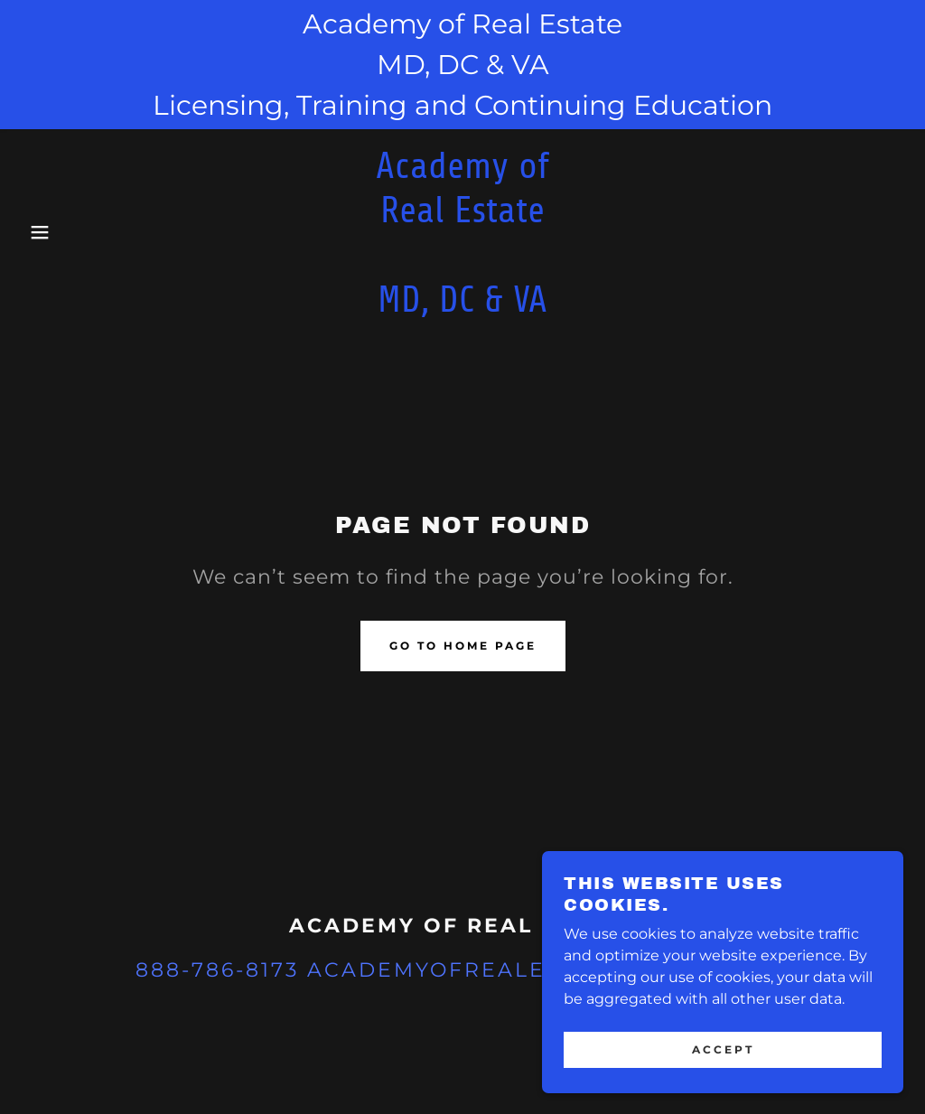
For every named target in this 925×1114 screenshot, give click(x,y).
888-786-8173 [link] (217, 970)
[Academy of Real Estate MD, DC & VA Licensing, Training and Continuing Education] (462, 65)
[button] (46, 232)
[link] (462, 306)
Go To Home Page (463, 645)
